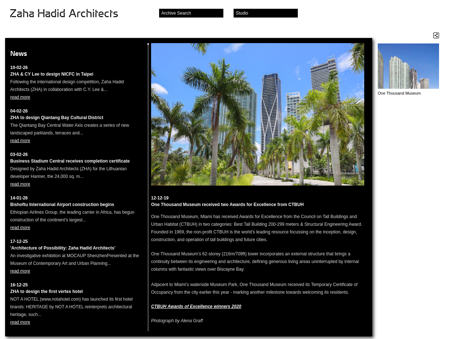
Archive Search (176, 13)
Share (436, 35)
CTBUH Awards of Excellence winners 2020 (196, 306)
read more (20, 97)
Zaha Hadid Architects (70, 14)
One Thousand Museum (399, 93)
